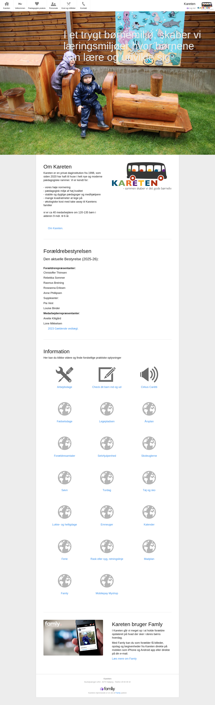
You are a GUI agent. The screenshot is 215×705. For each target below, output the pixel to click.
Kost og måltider (69, 5)
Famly (118, 693)
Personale (53, 5)
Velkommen (20, 5)
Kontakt (83, 5)
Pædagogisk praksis (37, 5)
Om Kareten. (55, 228)
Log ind (190, 8)
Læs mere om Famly (124, 658)
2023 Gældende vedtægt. (63, 328)
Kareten (189, 4)
